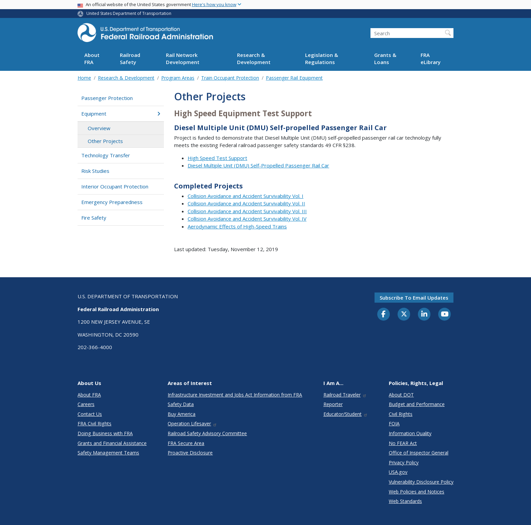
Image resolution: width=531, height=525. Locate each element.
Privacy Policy (404, 462)
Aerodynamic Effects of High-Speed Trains (237, 226)
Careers (86, 404)
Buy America (181, 414)
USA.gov (398, 472)
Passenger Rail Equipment (294, 78)
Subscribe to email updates (414, 297)
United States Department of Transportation (128, 13)
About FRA (92, 58)
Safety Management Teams (108, 452)
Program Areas (177, 78)
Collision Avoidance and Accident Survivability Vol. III (247, 211)
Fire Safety (93, 217)
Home (84, 78)
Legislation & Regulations (321, 58)
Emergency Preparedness (112, 202)
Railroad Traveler (345, 394)
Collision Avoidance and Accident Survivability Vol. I (245, 196)
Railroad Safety (130, 58)
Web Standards (405, 501)
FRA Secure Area (186, 443)
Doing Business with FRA (105, 433)
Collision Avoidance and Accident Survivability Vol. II (246, 203)
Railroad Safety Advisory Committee (207, 433)
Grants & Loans (385, 58)
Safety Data (181, 404)
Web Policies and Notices (416, 491)
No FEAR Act (403, 443)
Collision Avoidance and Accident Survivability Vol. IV (247, 218)
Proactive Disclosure (190, 452)
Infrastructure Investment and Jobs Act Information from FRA (235, 394)
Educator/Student (345, 414)
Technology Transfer (105, 155)
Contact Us (90, 414)
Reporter (333, 404)
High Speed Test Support (217, 158)
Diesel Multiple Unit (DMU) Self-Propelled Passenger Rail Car (258, 165)
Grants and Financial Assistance (112, 443)
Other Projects (105, 141)
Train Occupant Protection (230, 78)
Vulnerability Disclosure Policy (421, 482)
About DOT (401, 394)
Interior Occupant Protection (114, 186)
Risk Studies (95, 170)
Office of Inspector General (418, 452)
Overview (99, 128)
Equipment (120, 113)
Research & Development (254, 58)
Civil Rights (400, 414)
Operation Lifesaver (192, 423)
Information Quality (410, 433)
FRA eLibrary (431, 58)
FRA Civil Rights (94, 423)
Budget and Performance (417, 404)
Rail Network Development (182, 58)
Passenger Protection (107, 98)
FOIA (394, 423)
